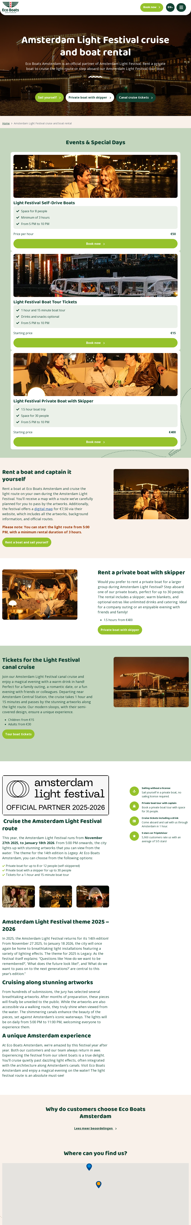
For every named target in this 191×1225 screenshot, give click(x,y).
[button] (89, 1167)
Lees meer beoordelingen (95, 1128)
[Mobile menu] (181, 7)
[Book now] (151, 7)
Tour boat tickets (18, 734)
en (169, 7)
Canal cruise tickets (136, 97)
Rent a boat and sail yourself (26, 542)
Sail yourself (49, 97)
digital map (43, 509)
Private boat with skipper (90, 97)
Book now (95, 244)
